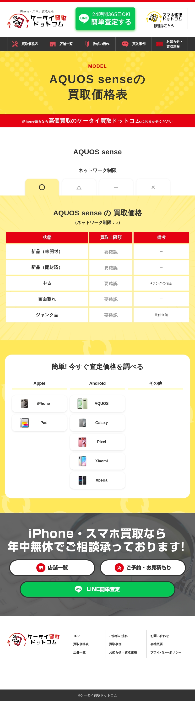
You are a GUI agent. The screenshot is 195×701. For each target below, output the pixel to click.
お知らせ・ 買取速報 (169, 44)
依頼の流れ (97, 44)
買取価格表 (25, 44)
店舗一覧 (61, 44)
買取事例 (134, 44)
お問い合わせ (159, 636)
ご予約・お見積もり (143, 567)
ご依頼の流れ (118, 636)
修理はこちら (164, 19)
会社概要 (156, 644)
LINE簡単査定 (97, 589)
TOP (76, 636)
